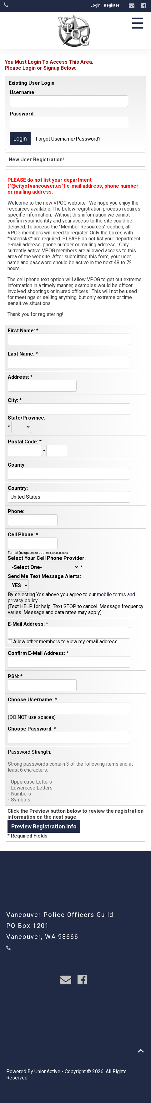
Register (111, 5)
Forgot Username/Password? (68, 139)
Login (95, 5)
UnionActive (47, 1071)
